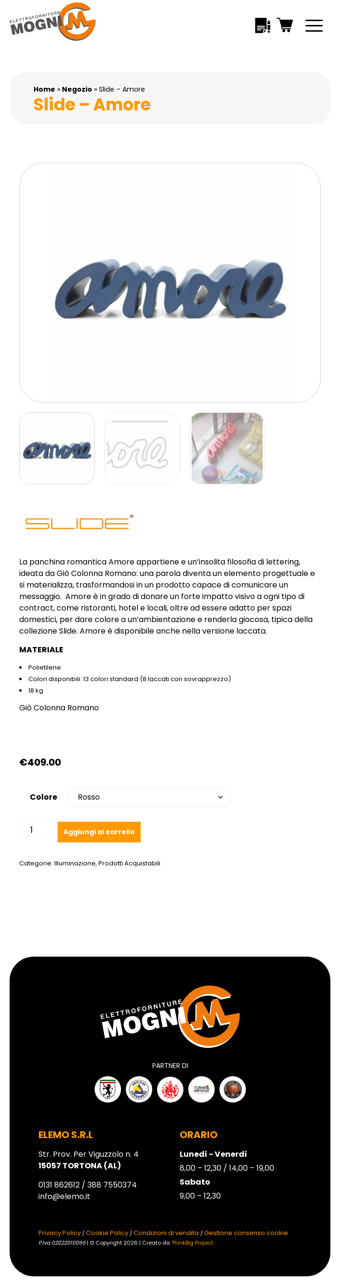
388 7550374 (112, 1184)
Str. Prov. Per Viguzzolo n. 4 (88, 1160)
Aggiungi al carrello (99, 832)
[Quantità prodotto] (34, 829)
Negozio (77, 89)
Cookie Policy (107, 1232)
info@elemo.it (64, 1196)
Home (44, 89)
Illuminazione (75, 863)
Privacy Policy (59, 1232)
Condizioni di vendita (166, 1232)
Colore (43, 797)
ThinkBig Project (192, 1243)
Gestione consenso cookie (246, 1232)
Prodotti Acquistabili (129, 863)
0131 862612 (59, 1184)
